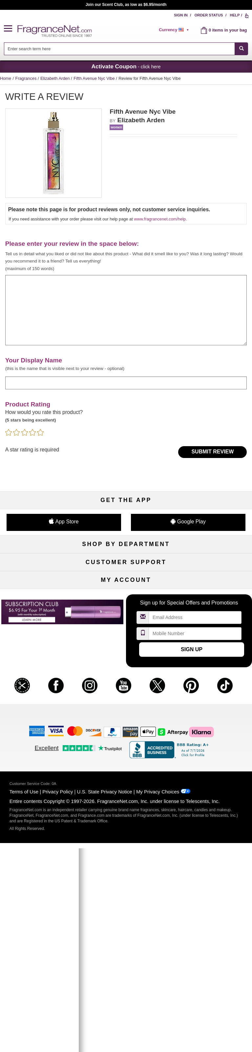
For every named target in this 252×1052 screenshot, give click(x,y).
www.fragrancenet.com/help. (160, 219)
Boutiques (40, 607)
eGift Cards (40, 704)
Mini (212, 607)
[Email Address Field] (195, 821)
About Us (40, 694)
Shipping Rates (126, 694)
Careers (212, 704)
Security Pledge (126, 683)
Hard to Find (212, 618)
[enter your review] (126, 310)
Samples (126, 575)
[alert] (175, 30)
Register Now (40, 780)
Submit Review (212, 451)
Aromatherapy (126, 597)
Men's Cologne (40, 586)
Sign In (181, 15)
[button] (11, 28)
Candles (212, 586)
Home (5, 78)
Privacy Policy (57, 995)
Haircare (40, 597)
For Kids (211, 564)
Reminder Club (126, 780)
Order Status (209, 15)
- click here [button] (125, 66)
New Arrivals (212, 597)
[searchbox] (119, 48)
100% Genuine (126, 704)
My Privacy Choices (157, 995)
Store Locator (126, 715)
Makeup (212, 575)
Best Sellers (126, 607)
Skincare (126, 586)
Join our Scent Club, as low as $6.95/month (126, 4)
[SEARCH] (241, 48)
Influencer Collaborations (40, 726)
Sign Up (191, 853)
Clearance (126, 618)
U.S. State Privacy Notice (104, 995)
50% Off (126, 564)
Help (235, 15)
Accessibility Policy (40, 715)
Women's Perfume (40, 575)
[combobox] (126, 48)
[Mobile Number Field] (195, 837)
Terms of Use (24, 995)
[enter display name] (126, 383)
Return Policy (126, 672)
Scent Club (126, 629)
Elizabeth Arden (55, 78)
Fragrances (26, 78)
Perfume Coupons (212, 694)
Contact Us (40, 683)
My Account (40, 769)
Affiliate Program (212, 672)
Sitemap (212, 683)
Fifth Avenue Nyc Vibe (95, 78)
